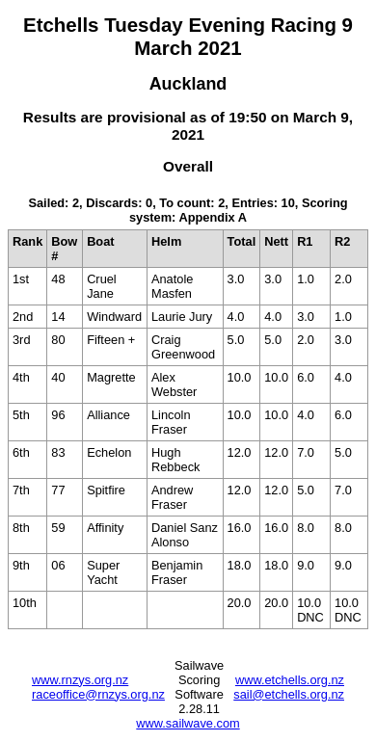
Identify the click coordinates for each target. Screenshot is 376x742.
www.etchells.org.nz (289, 680)
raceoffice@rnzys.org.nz (98, 694)
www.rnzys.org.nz (80, 680)
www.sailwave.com (187, 723)
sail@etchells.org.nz (288, 694)
